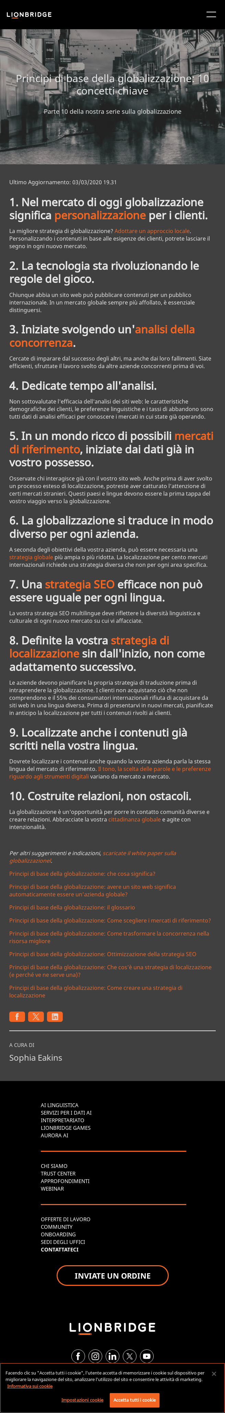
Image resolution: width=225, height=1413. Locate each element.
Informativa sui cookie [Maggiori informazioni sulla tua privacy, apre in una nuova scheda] (29, 1386)
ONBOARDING (58, 1234)
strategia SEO (80, 584)
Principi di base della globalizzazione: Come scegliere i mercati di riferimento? (110, 920)
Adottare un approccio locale (152, 231)
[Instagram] (95, 1356)
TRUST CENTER (58, 1173)
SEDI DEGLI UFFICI (63, 1241)
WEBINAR (52, 1188)
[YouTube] (147, 1356)
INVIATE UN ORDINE (113, 1275)
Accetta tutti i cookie (135, 1400)
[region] (112, 1388)
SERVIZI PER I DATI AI (66, 1112)
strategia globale (31, 557)
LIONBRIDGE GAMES (66, 1127)
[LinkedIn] (112, 1356)
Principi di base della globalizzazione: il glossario (72, 907)
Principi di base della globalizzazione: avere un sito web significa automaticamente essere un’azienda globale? (92, 890)
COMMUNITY (56, 1226)
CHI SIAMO (54, 1165)
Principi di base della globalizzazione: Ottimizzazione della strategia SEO (103, 954)
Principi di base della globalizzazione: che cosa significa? (82, 873)
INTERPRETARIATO (62, 1120)
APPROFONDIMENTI (65, 1181)
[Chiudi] (214, 1373)
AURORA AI (54, 1135)
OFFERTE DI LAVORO (66, 1219)
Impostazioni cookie (82, 1400)
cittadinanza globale (134, 819)
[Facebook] (78, 1356)
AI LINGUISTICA (60, 1105)
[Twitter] (130, 1356)
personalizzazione (100, 215)
